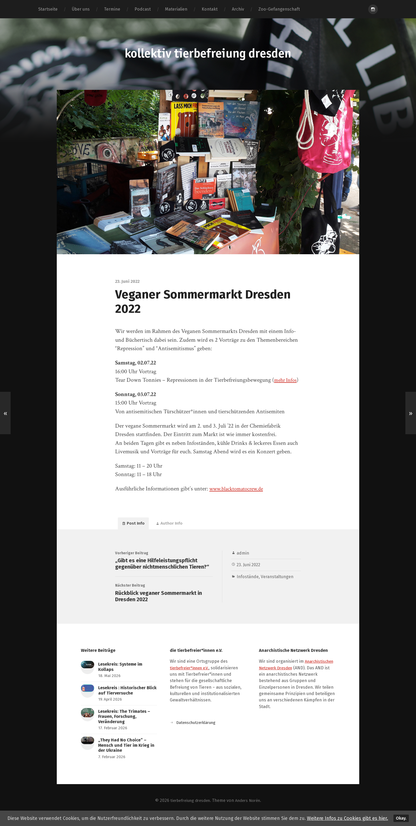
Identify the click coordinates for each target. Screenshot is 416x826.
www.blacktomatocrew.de (239, 489)
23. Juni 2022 (249, 567)
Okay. (403, 816)
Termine (112, 9)
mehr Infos (286, 380)
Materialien (176, 9)
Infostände (248, 579)
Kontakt (210, 9)
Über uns (81, 9)
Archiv (238, 9)
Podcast (143, 9)
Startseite (48, 9)
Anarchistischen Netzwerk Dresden (294, 675)
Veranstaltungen (277, 579)
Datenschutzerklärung (198, 729)
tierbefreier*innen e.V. (192, 675)
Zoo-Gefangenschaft (279, 9)
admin (243, 555)
